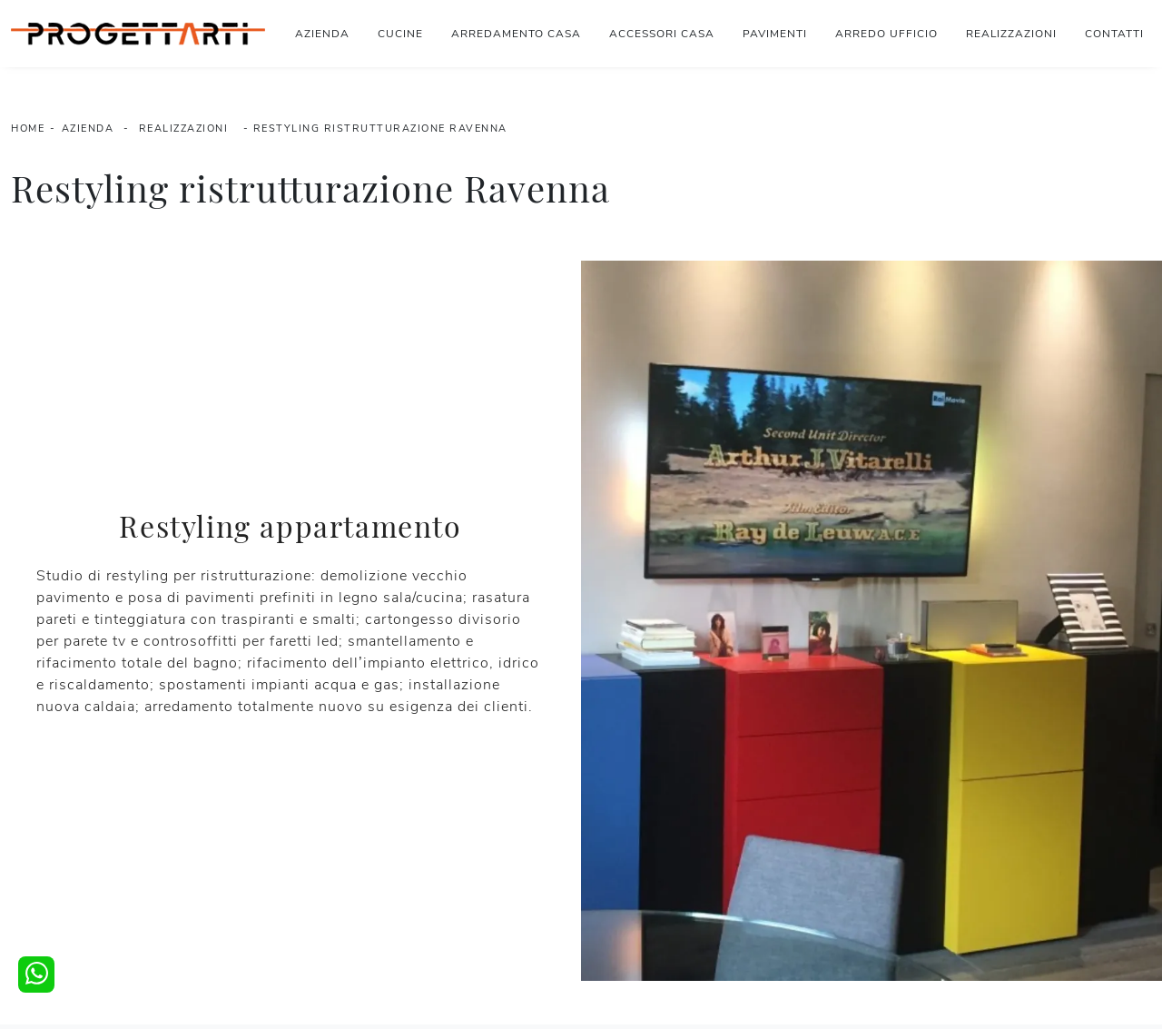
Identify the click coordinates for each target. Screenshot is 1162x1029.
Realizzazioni (1011, 33)
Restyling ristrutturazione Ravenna (380, 128)
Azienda (322, 33)
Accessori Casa (661, 33)
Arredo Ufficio (886, 33)
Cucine (400, 33)
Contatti (1114, 33)
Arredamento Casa (516, 33)
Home (27, 128)
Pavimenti (775, 33)
